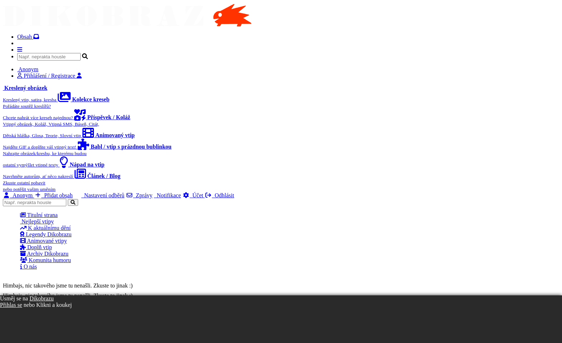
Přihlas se (11, 305)
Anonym (18, 195)
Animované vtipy (43, 241)
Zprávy (139, 195)
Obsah (28, 37)
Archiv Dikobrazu (44, 254)
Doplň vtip (36, 247)
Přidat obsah (53, 195)
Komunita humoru (45, 260)
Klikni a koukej (54, 305)
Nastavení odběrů (102, 195)
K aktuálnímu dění (45, 228)
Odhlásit (219, 195)
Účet (193, 195)
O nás (28, 267)
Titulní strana (39, 215)
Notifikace (167, 195)
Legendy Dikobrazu (46, 234)
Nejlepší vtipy (37, 221)
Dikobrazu (41, 298)
